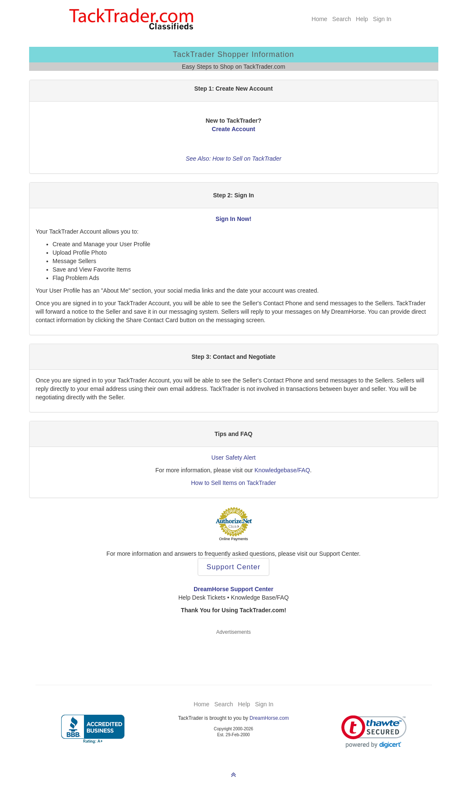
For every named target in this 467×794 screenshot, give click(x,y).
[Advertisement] (233, 655)
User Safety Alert (233, 457)
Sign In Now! (233, 218)
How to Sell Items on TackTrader (233, 482)
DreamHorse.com (269, 718)
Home (319, 19)
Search (341, 19)
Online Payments (233, 539)
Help (362, 19)
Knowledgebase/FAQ (282, 470)
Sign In (382, 19)
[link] (374, 732)
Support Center (234, 567)
